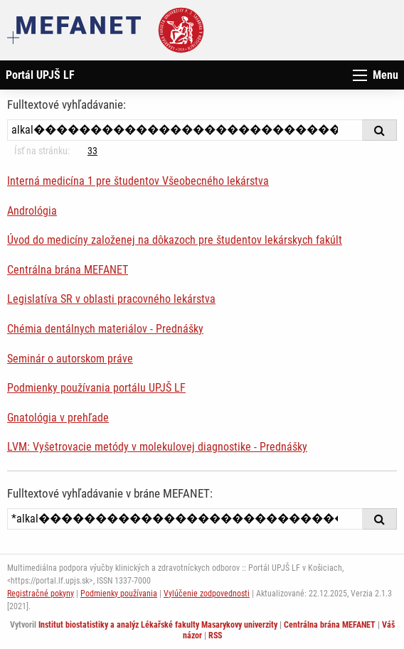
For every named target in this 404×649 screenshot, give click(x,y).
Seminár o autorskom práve (70, 358)
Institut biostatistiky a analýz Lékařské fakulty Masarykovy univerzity (157, 625)
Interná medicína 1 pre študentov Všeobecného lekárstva (138, 181)
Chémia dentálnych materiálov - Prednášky (105, 329)
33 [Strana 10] (92, 150)
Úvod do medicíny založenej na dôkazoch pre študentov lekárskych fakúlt (174, 240)
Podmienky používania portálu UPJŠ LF (96, 388)
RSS (215, 635)
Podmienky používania (118, 594)
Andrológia (32, 211)
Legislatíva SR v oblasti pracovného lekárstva (111, 299)
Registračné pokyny (40, 594)
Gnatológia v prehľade (58, 417)
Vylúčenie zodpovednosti (207, 594)
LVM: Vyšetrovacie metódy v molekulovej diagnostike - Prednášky (157, 447)
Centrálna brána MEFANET (67, 270)
